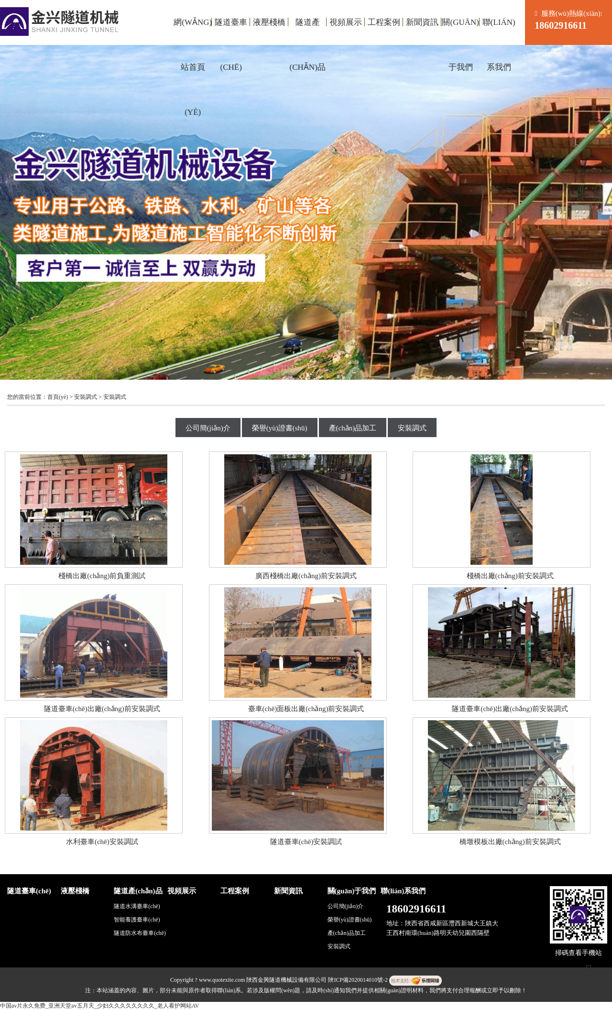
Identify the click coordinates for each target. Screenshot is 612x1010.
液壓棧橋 (269, 22)
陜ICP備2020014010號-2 (358, 980)
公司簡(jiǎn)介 (208, 428)
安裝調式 (85, 397)
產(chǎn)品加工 (353, 428)
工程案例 (384, 22)
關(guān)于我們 (460, 31)
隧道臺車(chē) (231, 31)
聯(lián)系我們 (498, 31)
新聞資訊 (422, 22)
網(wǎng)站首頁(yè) (193, 31)
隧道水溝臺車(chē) (137, 906)
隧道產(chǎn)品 (308, 31)
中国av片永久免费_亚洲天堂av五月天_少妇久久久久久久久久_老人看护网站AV (99, 1005)
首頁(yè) (57, 397)
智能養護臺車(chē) (137, 919)
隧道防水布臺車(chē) (140, 933)
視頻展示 (345, 22)
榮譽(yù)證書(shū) (279, 428)
